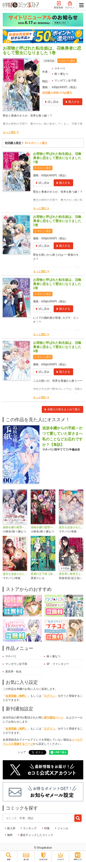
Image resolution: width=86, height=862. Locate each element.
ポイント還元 (68, 61)
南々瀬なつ (61, 73)
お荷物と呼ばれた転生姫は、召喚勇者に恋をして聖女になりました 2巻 (57, 221)
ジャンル (62, 828)
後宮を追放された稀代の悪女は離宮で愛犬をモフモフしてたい (71, 527)
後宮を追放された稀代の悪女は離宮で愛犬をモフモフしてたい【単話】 (15, 574)
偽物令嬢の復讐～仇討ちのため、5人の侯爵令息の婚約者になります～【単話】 (15, 527)
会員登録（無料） (17, 695)
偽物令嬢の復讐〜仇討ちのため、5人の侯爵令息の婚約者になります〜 (43, 527)
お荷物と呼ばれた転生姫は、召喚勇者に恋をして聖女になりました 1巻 (57, 158)
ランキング (30, 828)
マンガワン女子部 (65, 80)
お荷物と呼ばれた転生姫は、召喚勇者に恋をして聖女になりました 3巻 (57, 284)
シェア (22, 752)
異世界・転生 (13, 671)
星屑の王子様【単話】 (43, 574)
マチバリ (59, 68)
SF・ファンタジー (58, 664)
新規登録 (58, 5)
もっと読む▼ (11, 132)
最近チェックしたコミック (36, 835)
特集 (47, 828)
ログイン (70, 5)
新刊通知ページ (53, 717)
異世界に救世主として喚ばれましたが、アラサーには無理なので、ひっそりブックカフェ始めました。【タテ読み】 (71, 574)
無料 (10, 835)
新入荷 (11, 828)
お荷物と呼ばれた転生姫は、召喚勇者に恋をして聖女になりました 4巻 (57, 347)
